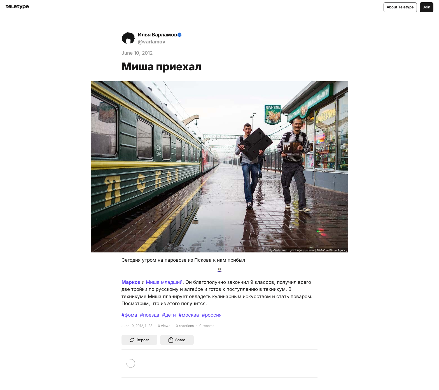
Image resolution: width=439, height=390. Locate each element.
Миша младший (164, 282)
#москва (189, 315)
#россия (211, 315)
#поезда (149, 315)
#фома (129, 315)
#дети (169, 315)
